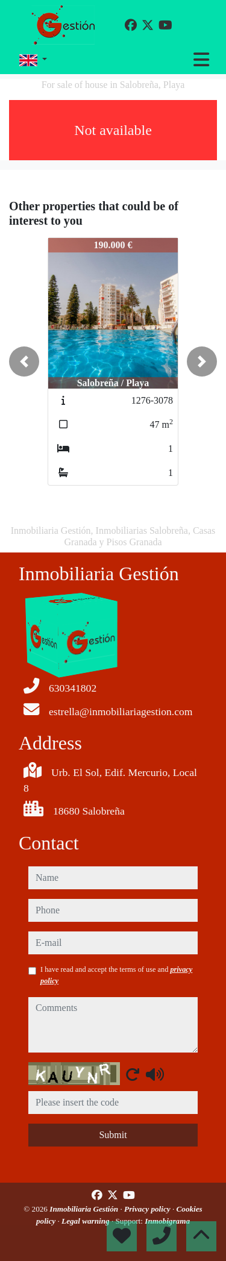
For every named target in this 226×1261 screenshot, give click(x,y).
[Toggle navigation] (201, 59)
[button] (24, 361)
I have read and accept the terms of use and (116, 974)
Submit (113, 1135)
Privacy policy (148, 1208)
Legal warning (86, 1220)
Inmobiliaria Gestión (84, 1208)
